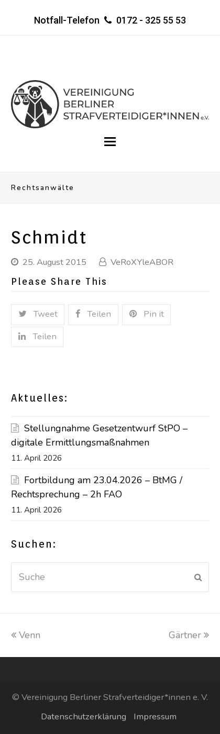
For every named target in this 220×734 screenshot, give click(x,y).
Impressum (155, 716)
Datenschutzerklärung (83, 716)
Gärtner (189, 635)
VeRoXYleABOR (142, 262)
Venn (25, 635)
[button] (110, 142)
